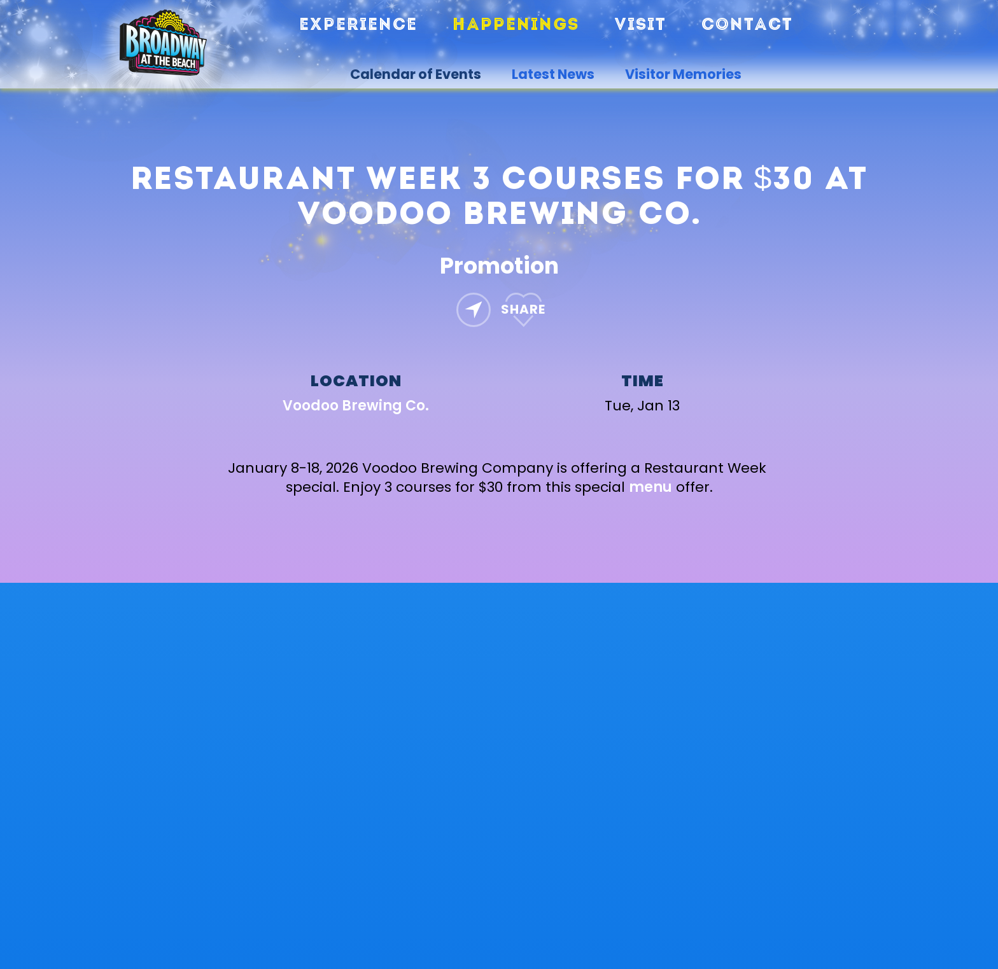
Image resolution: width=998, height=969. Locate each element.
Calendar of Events (415, 74)
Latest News (553, 74)
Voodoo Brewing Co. (356, 405)
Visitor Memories (683, 74)
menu (650, 487)
